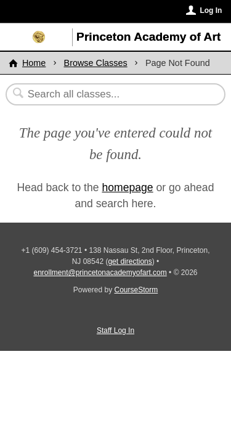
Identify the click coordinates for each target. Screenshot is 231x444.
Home (34, 63)
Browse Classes (96, 63)
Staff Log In (115, 330)
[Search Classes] (109, 94)
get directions (130, 261)
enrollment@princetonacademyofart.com (99, 272)
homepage (127, 187)
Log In (211, 10)
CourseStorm (136, 290)
